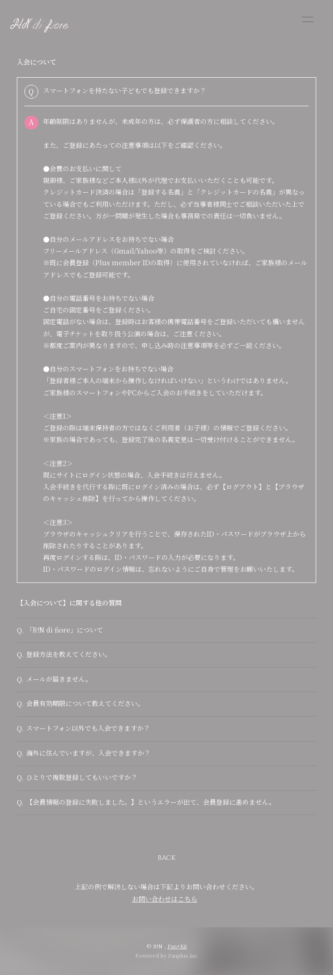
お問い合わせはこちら (164, 898)
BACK (166, 857)
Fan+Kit (177, 946)
